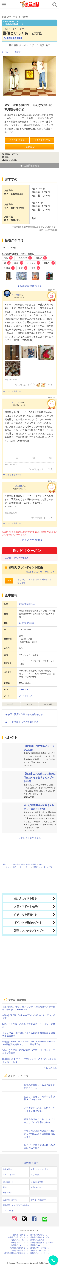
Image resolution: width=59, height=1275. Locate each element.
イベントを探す (9, 1175)
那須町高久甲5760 (27, 604)
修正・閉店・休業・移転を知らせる (24, 714)
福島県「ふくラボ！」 (20, 1240)
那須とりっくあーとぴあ (22, 33)
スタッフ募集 (8, 1211)
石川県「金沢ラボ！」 (20, 1250)
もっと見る (50, 1068)
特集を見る (7, 1169)
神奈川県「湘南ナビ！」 (19, 1248)
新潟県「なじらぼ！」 (39, 1240)
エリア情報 (35, 1175)
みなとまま (16, 402)
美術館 (17, 52)
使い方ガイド (8, 1182)
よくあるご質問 (37, 1182)
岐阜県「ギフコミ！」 (20, 1243)
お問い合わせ (36, 1187)
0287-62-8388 (13, 38)
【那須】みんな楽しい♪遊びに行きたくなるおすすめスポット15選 (40, 777)
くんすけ (15, 295)
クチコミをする (42, 140)
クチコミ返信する (12, 391)
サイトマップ (8, 1193)
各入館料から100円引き (16, 557)
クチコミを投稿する (21, 915)
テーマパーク (7, 52)
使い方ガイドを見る (21, 898)
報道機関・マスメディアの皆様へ (16, 1205)
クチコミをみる (17, 140)
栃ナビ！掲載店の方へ (39, 1200)
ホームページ (24, 689)
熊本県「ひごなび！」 (39, 1235)
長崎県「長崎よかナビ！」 (40, 1237)
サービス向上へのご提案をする (21, 722)
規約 (4, 1187)
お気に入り (29, 147)
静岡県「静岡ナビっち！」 (18, 1237)
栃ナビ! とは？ (29, 1162)
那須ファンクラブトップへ (24, 931)
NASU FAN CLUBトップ (13, 24)
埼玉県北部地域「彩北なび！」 (16, 1253)
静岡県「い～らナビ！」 (39, 1248)
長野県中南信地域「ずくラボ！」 (43, 1243)
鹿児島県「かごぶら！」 (39, 1250)
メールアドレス (25, 696)
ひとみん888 (17, 486)
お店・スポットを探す (22, 906)
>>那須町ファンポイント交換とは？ (39, 572)
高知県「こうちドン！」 (39, 1253)
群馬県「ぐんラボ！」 (20, 1245)
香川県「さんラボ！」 (39, 1245)
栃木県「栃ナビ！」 (21, 1235)
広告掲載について (10, 1200)
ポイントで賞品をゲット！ (24, 923)
